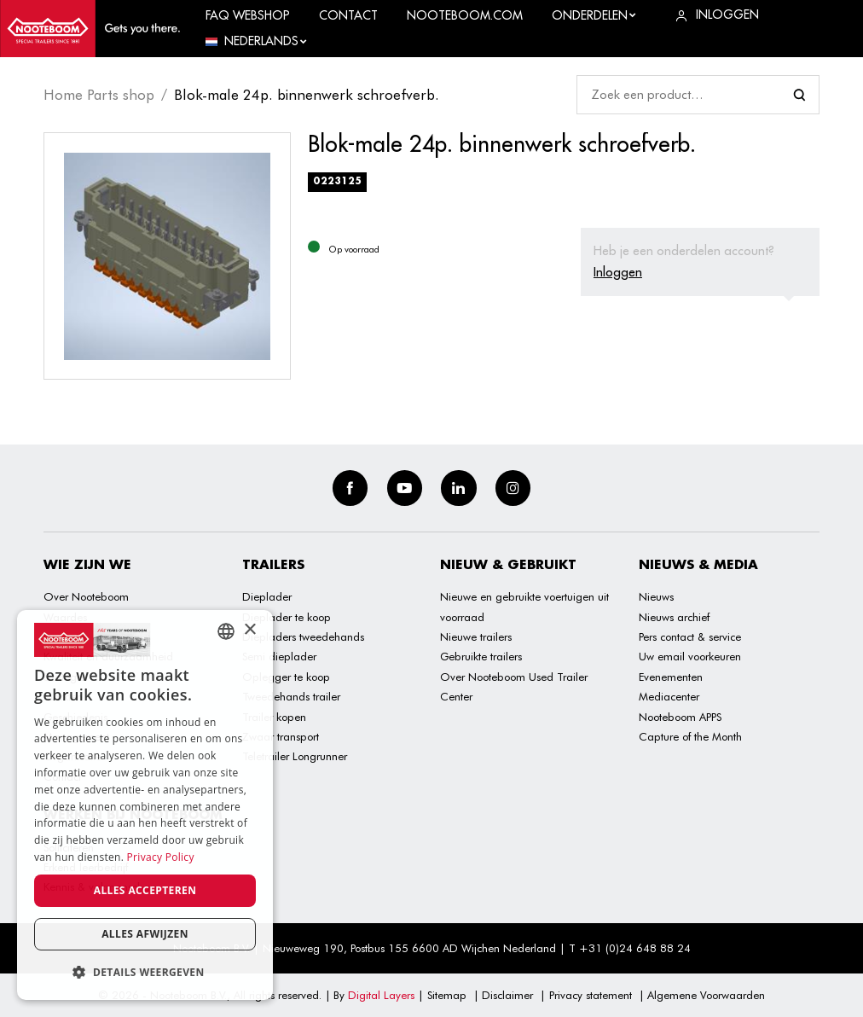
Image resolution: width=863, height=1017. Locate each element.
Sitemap (446, 995)
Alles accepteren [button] (145, 890)
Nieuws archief (674, 617)
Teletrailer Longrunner (294, 756)
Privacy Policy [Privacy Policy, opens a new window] (160, 857)
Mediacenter (669, 696)
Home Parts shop (98, 94)
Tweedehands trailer (291, 696)
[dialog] (145, 805)
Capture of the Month (690, 736)
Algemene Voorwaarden (706, 995)
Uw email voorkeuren (690, 656)
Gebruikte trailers (481, 656)
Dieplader (267, 596)
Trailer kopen (274, 717)
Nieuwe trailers (476, 636)
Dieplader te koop (286, 617)
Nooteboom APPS (680, 717)
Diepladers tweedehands (303, 636)
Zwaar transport (280, 736)
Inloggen (618, 272)
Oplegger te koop (286, 676)
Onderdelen (594, 15)
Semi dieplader (279, 656)
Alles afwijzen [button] (144, 934)
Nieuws (656, 596)
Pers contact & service (690, 636)
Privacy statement (590, 995)
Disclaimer (507, 995)
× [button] (249, 630)
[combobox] (226, 631)
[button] (145, 972)
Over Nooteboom (86, 596)
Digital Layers (381, 995)
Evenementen (671, 676)
